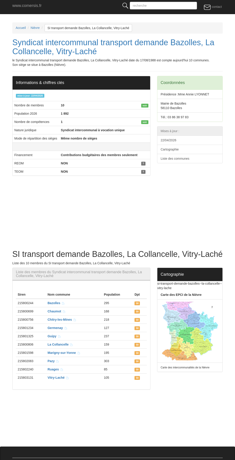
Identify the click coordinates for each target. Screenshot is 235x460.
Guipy (54, 336)
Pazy (53, 361)
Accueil (21, 28)
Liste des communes (175, 158)
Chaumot (56, 311)
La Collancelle (60, 344)
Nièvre (35, 28)
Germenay (57, 328)
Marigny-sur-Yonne (63, 353)
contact (213, 7)
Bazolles (56, 303)
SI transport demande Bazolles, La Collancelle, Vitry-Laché (88, 28)
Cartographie (170, 149)
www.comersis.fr (27, 5)
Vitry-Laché (58, 377)
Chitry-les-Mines (61, 319)
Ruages (55, 369)
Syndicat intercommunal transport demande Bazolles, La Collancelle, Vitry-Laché (113, 47)
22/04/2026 (168, 140)
